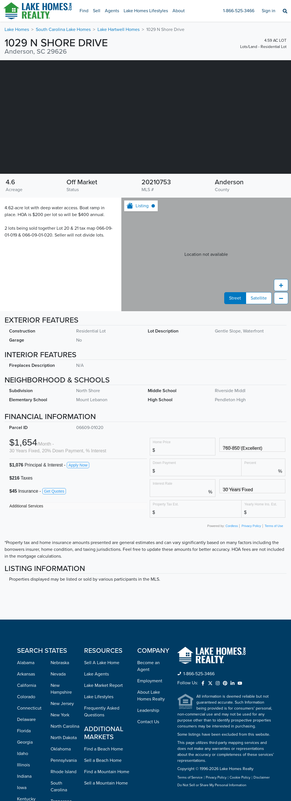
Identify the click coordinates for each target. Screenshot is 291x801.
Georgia (25, 742)
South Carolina (59, 786)
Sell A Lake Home (101, 663)
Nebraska (60, 663)
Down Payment (164, 463)
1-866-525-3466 (238, 11)
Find (84, 11)
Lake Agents (96, 674)
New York (60, 715)
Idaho (22, 753)
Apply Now (78, 465)
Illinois (23, 765)
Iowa (21, 787)
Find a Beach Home (103, 749)
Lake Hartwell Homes (118, 29)
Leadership (148, 710)
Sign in (268, 11)
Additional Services (26, 506)
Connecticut (29, 708)
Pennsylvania (64, 760)
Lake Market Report (103, 685)
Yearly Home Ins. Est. (260, 504)
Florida (24, 731)
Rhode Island (63, 772)
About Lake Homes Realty (151, 695)
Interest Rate (162, 483)
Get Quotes (54, 491)
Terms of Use (274, 526)
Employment (149, 681)
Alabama (25, 663)
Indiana (24, 776)
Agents (112, 11)
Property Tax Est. (166, 504)
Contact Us (148, 722)
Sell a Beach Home (103, 760)
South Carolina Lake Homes (63, 29)
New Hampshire (61, 689)
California (26, 685)
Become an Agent (148, 666)
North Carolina (65, 726)
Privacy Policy (251, 526)
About (178, 11)
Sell (96, 11)
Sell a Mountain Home (106, 783)
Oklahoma (61, 749)
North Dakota (64, 738)
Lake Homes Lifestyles (146, 11)
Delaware (26, 719)
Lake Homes (17, 29)
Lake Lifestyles (98, 697)
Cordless (232, 526)
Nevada (58, 674)
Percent (250, 463)
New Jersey (62, 703)
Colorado (26, 697)
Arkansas (26, 674)
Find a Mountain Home (106, 772)
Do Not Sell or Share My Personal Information (211, 785)
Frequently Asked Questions (101, 711)
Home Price (162, 442)
